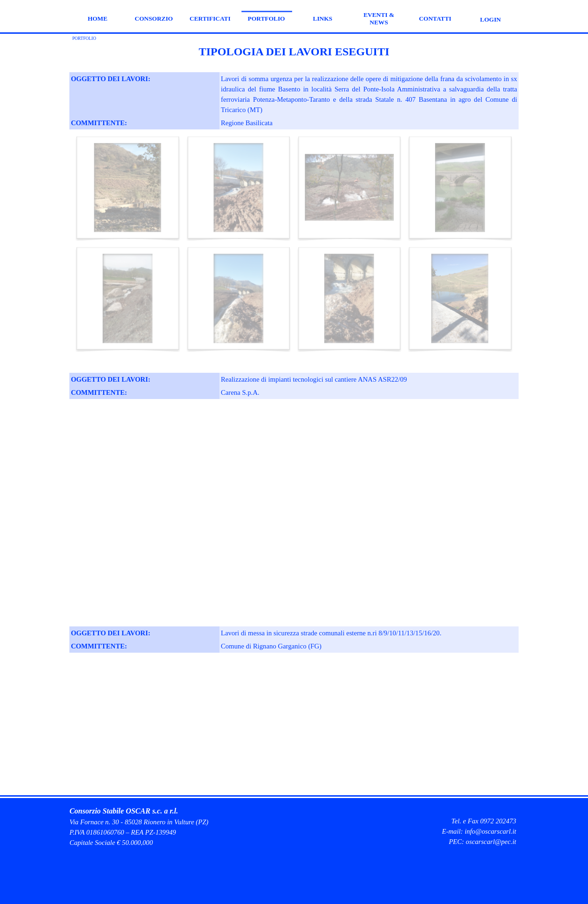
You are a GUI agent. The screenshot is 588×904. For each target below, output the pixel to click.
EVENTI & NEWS (378, 18)
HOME (97, 18)
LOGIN (490, 19)
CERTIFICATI (209, 18)
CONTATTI (435, 18)
